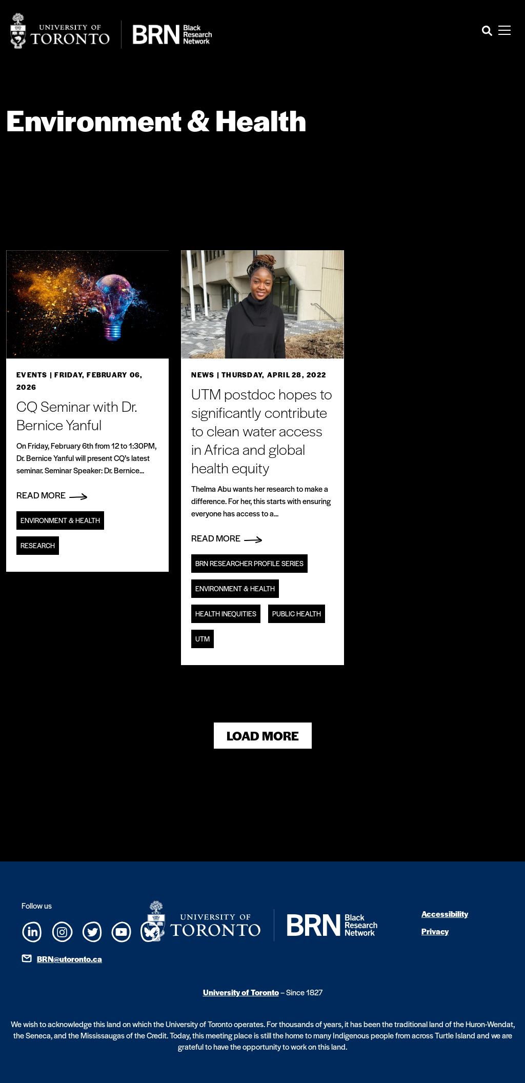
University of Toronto (241, 992)
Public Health (296, 613)
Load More (263, 735)
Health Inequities (225, 613)
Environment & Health (60, 520)
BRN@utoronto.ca (69, 958)
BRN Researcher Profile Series (249, 563)
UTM (202, 639)
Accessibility (444, 913)
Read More (51, 495)
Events (32, 374)
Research (38, 545)
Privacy (435, 931)
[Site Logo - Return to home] (111, 30)
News (202, 374)
